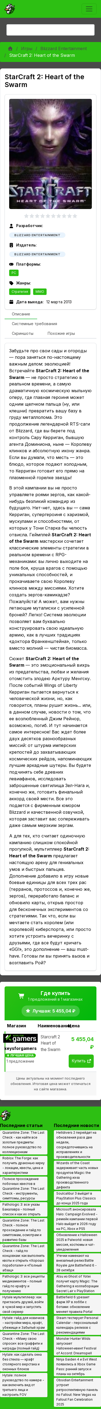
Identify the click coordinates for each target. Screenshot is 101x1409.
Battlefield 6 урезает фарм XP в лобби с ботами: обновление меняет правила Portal (74, 1304)
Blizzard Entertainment (63, 48)
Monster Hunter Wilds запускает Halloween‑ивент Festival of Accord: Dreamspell (76, 1346)
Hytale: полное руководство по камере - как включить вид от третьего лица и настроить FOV (23, 1385)
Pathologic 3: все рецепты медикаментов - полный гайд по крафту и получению (23, 1283)
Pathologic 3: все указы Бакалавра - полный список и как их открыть (21, 1209)
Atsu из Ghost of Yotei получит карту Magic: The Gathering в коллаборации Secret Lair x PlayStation (77, 1283)
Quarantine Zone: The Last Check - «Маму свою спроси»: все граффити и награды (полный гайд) (23, 1341)
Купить (81, 1060)
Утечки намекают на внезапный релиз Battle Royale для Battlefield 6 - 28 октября (76, 1263)
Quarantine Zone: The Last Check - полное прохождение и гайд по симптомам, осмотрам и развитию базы (23, 1230)
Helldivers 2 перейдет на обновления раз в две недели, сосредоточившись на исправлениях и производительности (76, 1144)
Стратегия (20, 292)
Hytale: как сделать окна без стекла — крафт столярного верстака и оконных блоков (22, 1361)
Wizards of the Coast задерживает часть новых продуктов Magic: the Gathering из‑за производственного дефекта (77, 1175)
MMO (40, 292)
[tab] (21, 314)
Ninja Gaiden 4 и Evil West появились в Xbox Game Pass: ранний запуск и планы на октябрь (76, 1366)
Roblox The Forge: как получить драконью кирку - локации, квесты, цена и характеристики (23, 1165)
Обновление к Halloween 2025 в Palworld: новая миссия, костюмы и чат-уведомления (76, 1242)
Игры (26, 48)
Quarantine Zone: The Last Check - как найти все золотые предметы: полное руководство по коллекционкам (23, 1142)
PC (14, 273)
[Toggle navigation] (89, 9)
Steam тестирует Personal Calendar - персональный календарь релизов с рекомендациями (77, 1325)
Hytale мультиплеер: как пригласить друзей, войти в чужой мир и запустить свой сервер (23, 1304)
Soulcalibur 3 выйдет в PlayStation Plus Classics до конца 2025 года (76, 1198)
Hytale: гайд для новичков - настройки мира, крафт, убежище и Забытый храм (23, 1323)
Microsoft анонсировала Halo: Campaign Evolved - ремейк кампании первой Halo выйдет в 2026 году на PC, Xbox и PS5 (77, 1219)
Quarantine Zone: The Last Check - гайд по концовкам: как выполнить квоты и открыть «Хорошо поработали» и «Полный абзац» (23, 1258)
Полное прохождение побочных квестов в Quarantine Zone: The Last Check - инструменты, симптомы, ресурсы (23, 1188)
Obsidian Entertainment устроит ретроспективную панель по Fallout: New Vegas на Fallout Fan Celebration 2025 (77, 1392)
